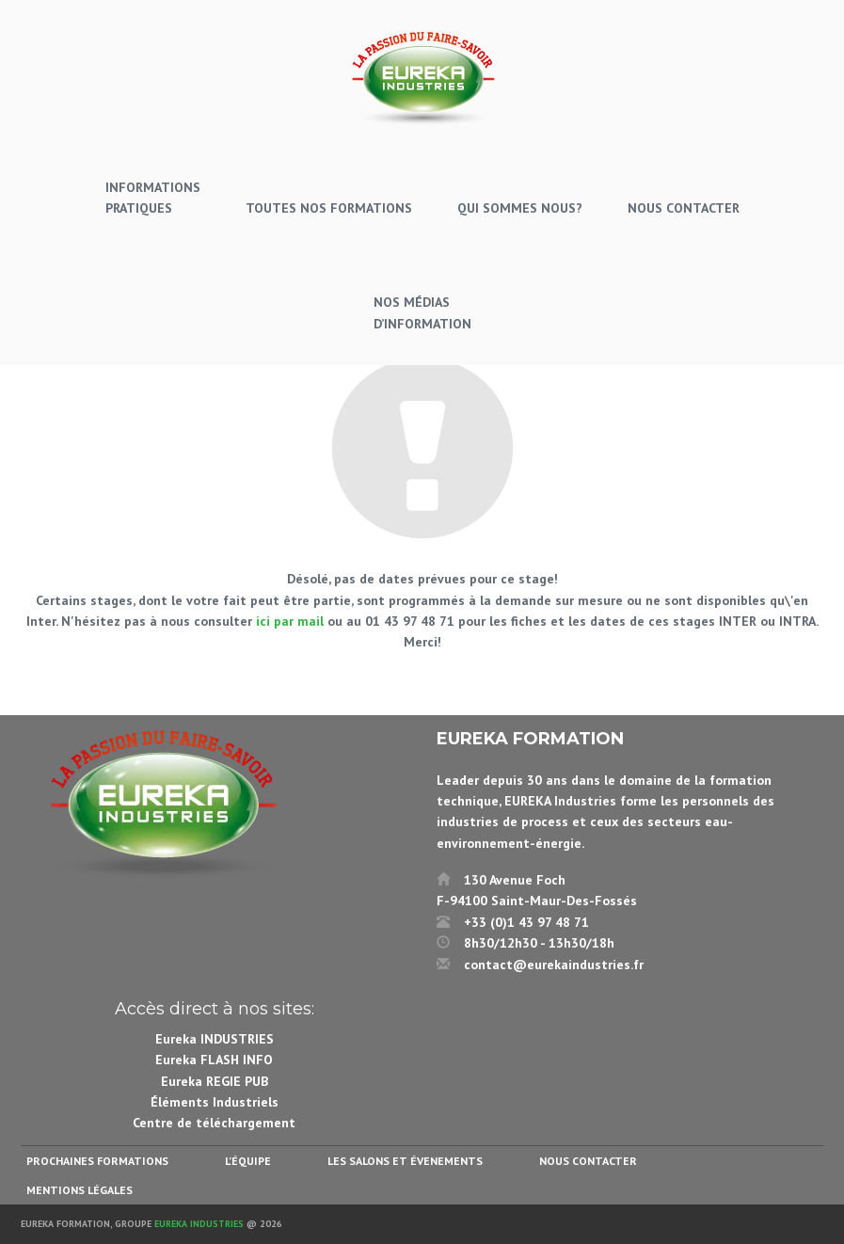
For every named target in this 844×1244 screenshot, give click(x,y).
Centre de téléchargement (214, 1122)
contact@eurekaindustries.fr (554, 964)
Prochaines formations (97, 1161)
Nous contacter (588, 1161)
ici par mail (290, 621)
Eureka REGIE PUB (214, 1081)
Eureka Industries (199, 1224)
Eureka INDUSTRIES (214, 1038)
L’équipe (248, 1161)
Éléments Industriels (215, 1101)
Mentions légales (79, 1190)
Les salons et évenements (405, 1161)
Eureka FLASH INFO (214, 1059)
